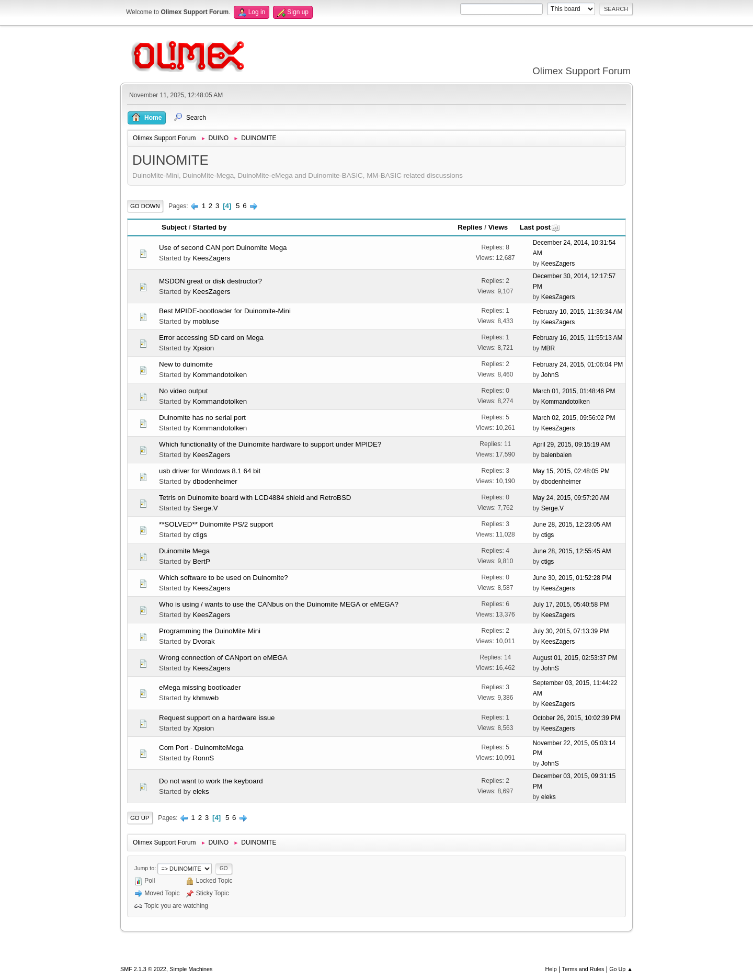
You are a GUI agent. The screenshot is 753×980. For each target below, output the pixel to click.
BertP (201, 561)
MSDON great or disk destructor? (210, 281)
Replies (470, 227)
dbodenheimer (214, 481)
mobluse (205, 321)
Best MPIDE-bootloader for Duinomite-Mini (225, 311)
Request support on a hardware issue (217, 718)
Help (551, 969)
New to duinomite (186, 364)
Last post (540, 227)
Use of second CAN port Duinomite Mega (223, 248)
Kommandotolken (219, 375)
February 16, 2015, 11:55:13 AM (578, 337)
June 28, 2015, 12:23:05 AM (572, 524)
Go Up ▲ (621, 969)
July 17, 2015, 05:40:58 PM (571, 604)
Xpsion (203, 348)
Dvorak (203, 641)
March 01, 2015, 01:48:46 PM (574, 391)
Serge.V (205, 508)
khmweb (205, 698)
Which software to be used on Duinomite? (223, 578)
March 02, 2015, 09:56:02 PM (574, 417)
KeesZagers (211, 258)
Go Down (145, 206)
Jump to (144, 868)
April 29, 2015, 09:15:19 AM (571, 444)
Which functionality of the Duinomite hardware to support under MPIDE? (270, 444)
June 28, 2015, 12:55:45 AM (572, 551)
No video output (183, 391)
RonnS (203, 758)
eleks (200, 791)
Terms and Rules (583, 969)
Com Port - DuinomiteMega (201, 747)
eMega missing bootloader (200, 687)
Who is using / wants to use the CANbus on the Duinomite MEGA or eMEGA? (278, 604)
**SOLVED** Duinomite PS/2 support (216, 524)
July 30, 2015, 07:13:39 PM (571, 631)
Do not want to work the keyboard (211, 781)
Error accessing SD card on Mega (211, 337)
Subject (174, 227)
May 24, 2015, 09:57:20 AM (571, 498)
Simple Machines (190, 969)
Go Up (140, 818)
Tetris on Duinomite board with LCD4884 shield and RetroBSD (255, 498)
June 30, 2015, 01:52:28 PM (572, 578)
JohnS (550, 375)
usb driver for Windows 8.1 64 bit (209, 471)
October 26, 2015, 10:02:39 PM (576, 718)
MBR (548, 348)
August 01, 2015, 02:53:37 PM (575, 658)
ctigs (199, 535)
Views (498, 227)
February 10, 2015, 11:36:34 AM (578, 311)
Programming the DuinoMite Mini (209, 631)
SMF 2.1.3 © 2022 (143, 969)
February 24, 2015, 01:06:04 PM (578, 364)
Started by (209, 227)
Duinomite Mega (184, 551)
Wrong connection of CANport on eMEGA (223, 658)
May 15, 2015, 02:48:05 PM (571, 471)
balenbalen (556, 455)
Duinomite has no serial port (202, 417)
